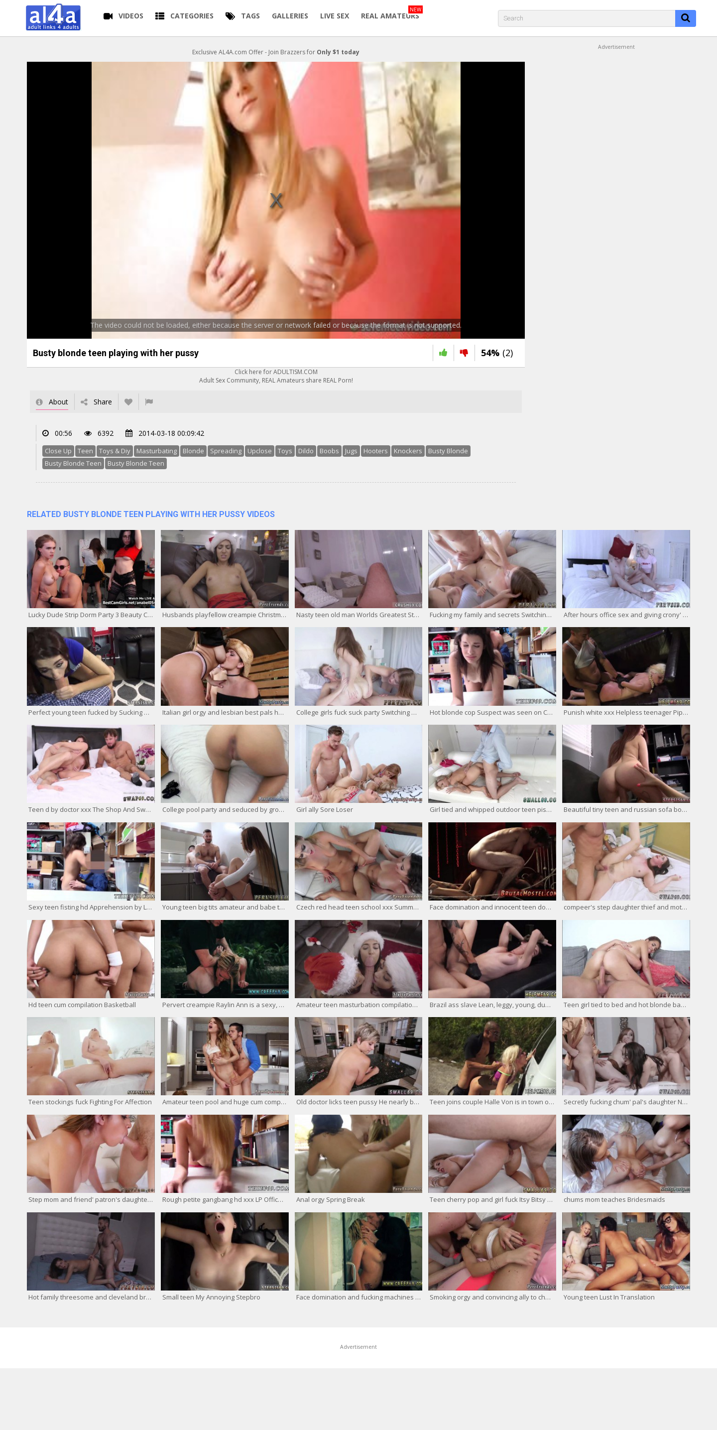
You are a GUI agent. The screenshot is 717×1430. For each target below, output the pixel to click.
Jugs (351, 450)
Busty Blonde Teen (73, 463)
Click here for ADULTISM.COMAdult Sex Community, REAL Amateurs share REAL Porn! (276, 376)
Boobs (329, 450)
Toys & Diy (114, 450)
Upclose (259, 450)
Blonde (193, 450)
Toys (285, 450)
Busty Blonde (448, 450)
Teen (85, 450)
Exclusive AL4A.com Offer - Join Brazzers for (275, 52)
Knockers (408, 450)
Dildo (306, 450)
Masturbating (156, 450)
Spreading (225, 450)
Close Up (58, 450)
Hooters (375, 450)
